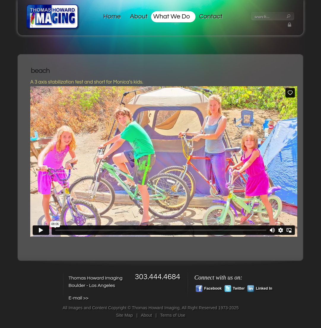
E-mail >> (78, 298)
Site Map (124, 315)
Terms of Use (172, 315)
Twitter (234, 288)
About (139, 16)
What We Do (171, 16)
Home (112, 16)
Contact (211, 16)
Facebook (209, 288)
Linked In (259, 288)
